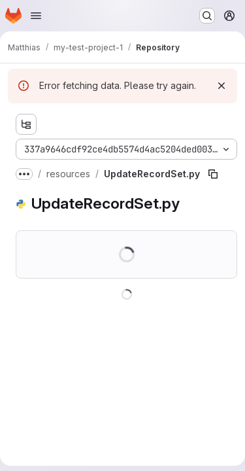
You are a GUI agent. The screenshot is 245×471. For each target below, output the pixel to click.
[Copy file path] (213, 174)
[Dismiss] (221, 86)
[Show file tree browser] (26, 124)
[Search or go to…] (207, 16)
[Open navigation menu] (35, 15)
